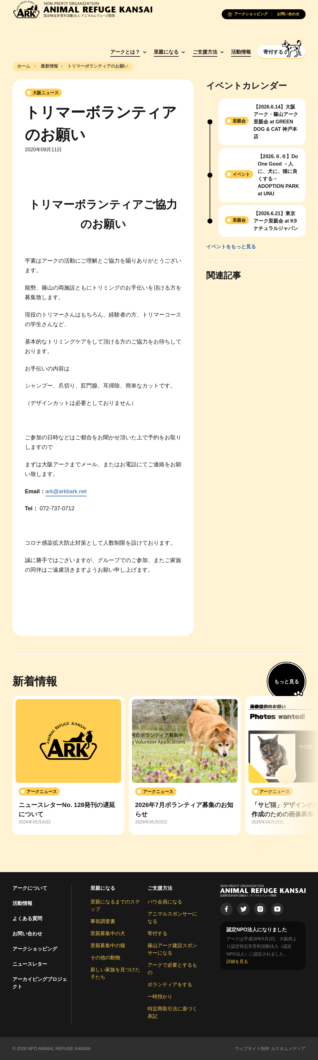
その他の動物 (105, 957)
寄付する (157, 933)
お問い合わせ (27, 933)
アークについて (29, 888)
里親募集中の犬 (107, 933)
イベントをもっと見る (231, 246)
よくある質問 (27, 918)
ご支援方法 (202, 52)
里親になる (164, 52)
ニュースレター (29, 964)
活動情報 (239, 52)
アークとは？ (123, 52)
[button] (286, 775)
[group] (68, 765)
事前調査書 (102, 921)
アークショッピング (34, 948)
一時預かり (160, 996)
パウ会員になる (165, 901)
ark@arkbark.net (66, 491)
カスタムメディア (288, 1048)
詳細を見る (237, 961)
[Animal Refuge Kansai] (82, 9)
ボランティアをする (170, 984)
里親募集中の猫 (107, 945)
